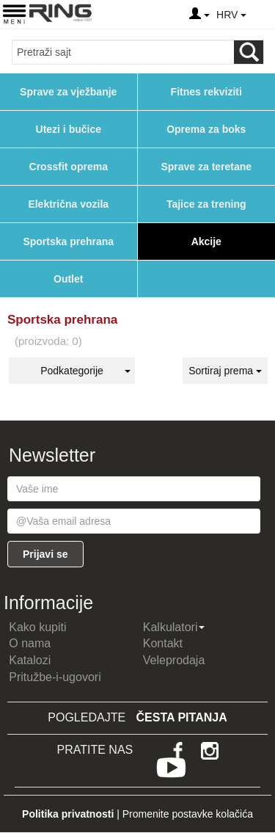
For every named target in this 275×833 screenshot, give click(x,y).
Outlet (68, 279)
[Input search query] (123, 52)
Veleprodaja (174, 660)
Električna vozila (68, 204)
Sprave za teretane (206, 166)
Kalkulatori (174, 627)
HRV (231, 15)
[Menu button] (14, 13)
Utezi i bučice (68, 129)
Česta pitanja (181, 717)
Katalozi (30, 660)
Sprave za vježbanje (68, 92)
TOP (256, 774)
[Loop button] (248, 52)
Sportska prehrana (68, 241)
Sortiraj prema (225, 371)
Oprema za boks (206, 129)
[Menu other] (263, 15)
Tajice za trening (206, 204)
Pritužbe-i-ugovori (54, 677)
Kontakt (163, 643)
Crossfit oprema (68, 166)
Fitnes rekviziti (206, 92)
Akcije (206, 241)
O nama (30, 643)
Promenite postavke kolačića (187, 814)
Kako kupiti (37, 627)
